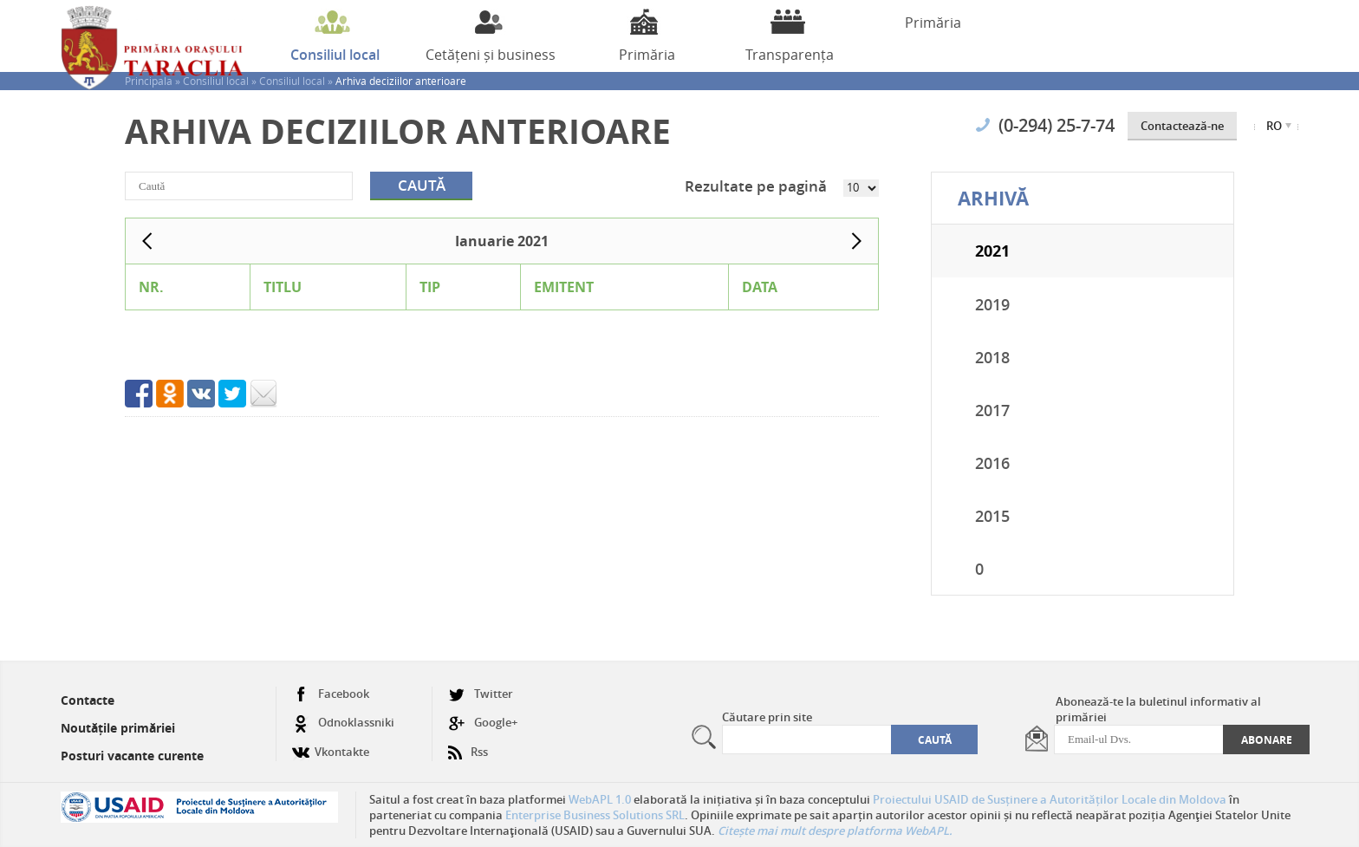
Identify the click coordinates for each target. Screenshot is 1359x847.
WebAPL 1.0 (600, 799)
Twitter (480, 694)
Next (856, 241)
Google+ (482, 722)
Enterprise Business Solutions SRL (595, 815)
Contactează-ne (1182, 126)
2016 (992, 463)
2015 (992, 515)
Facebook (330, 694)
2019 (992, 304)
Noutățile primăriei (118, 728)
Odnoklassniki (343, 722)
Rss (468, 745)
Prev (147, 241)
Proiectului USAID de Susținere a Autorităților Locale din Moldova (1049, 799)
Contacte (87, 700)
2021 (992, 251)
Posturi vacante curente (132, 755)
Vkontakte (330, 745)
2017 (992, 410)
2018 (992, 357)
